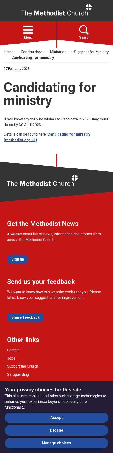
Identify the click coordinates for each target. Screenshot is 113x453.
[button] (28, 30)
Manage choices (56, 443)
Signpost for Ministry (91, 52)
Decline (56, 430)
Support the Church (22, 366)
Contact (13, 350)
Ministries (58, 52)
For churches (31, 52)
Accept (56, 418)
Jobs (11, 358)
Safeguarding (18, 374)
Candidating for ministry (32, 57)
